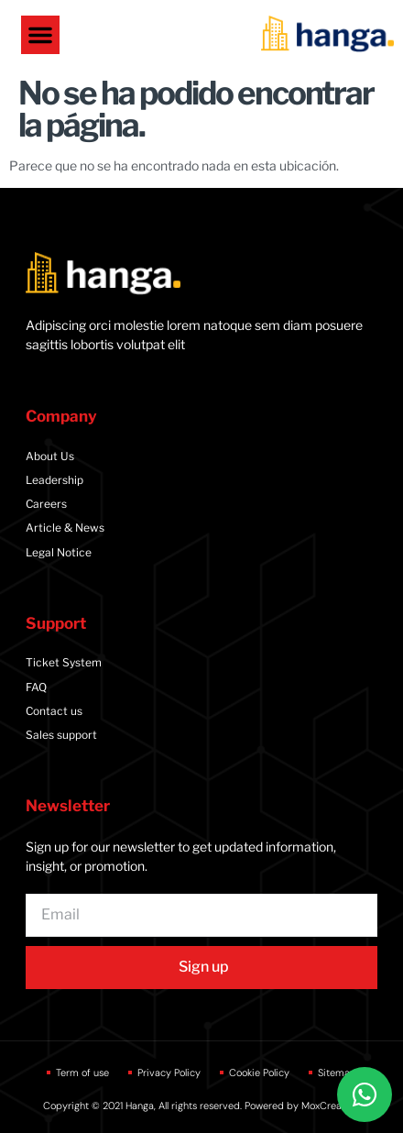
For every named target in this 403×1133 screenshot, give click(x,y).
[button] (40, 35)
